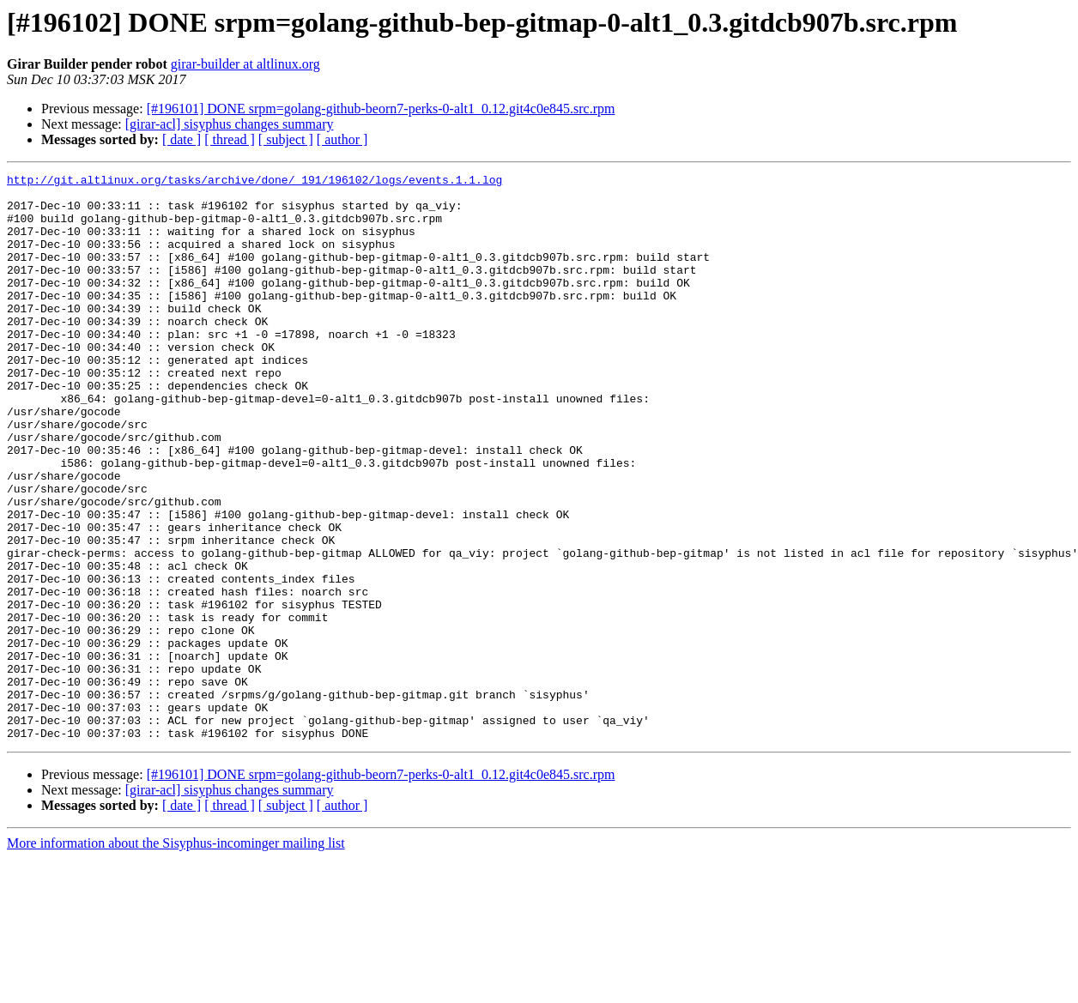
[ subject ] (285, 139)
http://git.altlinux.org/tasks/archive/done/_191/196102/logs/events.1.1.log (254, 182)
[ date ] (181, 139)
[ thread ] (229, 139)
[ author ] (342, 139)
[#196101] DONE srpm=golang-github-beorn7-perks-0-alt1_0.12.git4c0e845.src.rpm (381, 108)
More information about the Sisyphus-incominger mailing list (176, 956)
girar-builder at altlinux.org (245, 64)
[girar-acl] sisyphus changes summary (229, 124)
